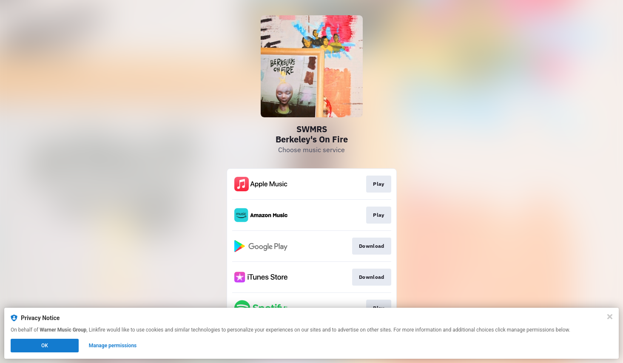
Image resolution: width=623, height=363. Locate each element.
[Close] (610, 316)
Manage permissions (113, 346)
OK (44, 346)
